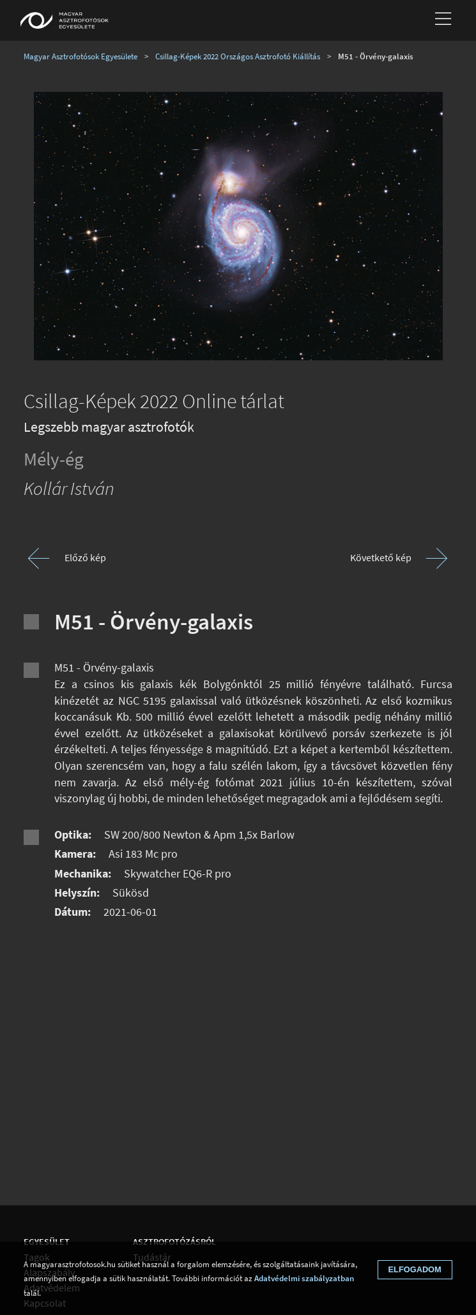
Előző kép (85, 557)
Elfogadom (414, 1269)
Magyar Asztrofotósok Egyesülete (80, 56)
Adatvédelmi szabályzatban (304, 1278)
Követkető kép (380, 557)
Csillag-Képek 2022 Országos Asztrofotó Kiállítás (237, 56)
